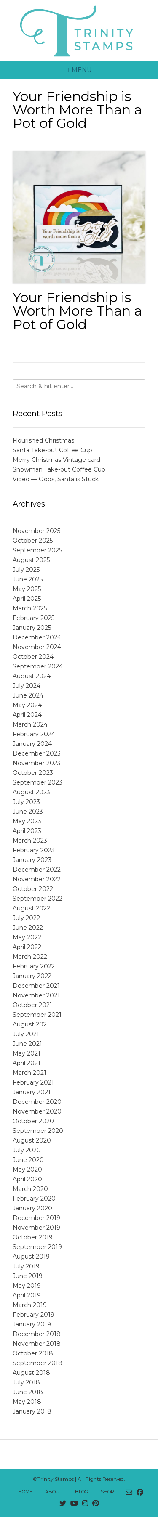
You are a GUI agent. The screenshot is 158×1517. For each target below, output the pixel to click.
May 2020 (27, 1169)
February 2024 (34, 734)
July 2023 (26, 802)
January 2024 (32, 744)
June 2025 (28, 579)
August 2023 (31, 792)
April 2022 (27, 947)
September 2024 (38, 666)
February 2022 (34, 966)
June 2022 (28, 927)
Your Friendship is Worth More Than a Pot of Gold (77, 310)
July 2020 (27, 1150)
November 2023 (37, 763)
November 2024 (37, 647)
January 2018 (32, 1411)
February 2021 (33, 1082)
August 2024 (32, 676)
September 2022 (37, 898)
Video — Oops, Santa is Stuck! (56, 479)
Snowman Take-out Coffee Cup (59, 469)
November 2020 (37, 1111)
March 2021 (29, 1073)
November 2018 (37, 1343)
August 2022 (31, 908)
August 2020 (32, 1140)
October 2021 (32, 1005)
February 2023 (34, 850)
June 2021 (27, 1044)
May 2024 (27, 705)
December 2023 (37, 753)
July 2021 (26, 1034)
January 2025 (32, 627)
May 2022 (27, 937)
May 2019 (27, 1285)
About (53, 1492)
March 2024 (30, 724)
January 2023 (32, 860)
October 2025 (33, 540)
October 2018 (33, 1353)
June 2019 (28, 1276)
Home (25, 1492)
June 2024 (28, 695)
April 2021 (26, 1063)
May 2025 (27, 589)
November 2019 (36, 1227)
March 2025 (30, 608)
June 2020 (28, 1160)
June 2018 (28, 1392)
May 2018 (27, 1402)
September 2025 (37, 550)
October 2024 (33, 656)
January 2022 (32, 976)
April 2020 (27, 1179)
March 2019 (30, 1305)
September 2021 (37, 1014)
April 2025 (27, 598)
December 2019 (36, 1218)
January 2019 (32, 1324)
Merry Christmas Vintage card (56, 460)
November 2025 (36, 531)
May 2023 (27, 821)
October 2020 (33, 1121)
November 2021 (36, 995)
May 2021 (26, 1053)
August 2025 (31, 560)
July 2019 (26, 1266)
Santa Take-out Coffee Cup (52, 450)
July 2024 (26, 686)
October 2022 (33, 889)
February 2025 (33, 618)
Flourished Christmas (43, 440)
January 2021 (32, 1092)
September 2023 (37, 782)
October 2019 (33, 1237)
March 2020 (30, 1189)
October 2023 (33, 773)
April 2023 (27, 831)
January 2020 (32, 1208)
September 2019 (37, 1247)
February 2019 (33, 1314)
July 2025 (26, 569)
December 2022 (37, 869)
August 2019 (31, 1256)
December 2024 (37, 637)
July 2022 (26, 918)
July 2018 (26, 1382)
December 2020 (37, 1102)
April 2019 (27, 1295)
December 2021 (36, 985)
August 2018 (31, 1372)
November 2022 (37, 879)
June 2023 (28, 811)
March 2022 (30, 956)
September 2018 (37, 1363)
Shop (107, 1492)
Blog (81, 1492)
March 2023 (30, 840)
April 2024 (27, 715)
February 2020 (34, 1198)
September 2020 (38, 1131)
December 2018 (37, 1334)
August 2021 (31, 1024)
